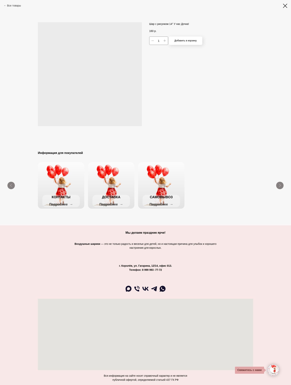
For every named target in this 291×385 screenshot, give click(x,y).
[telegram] (154, 291)
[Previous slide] (11, 185)
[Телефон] (137, 291)
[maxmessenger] (128, 291)
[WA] (162, 291)
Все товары (14, 5)
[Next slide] (280, 185)
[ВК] (145, 291)
